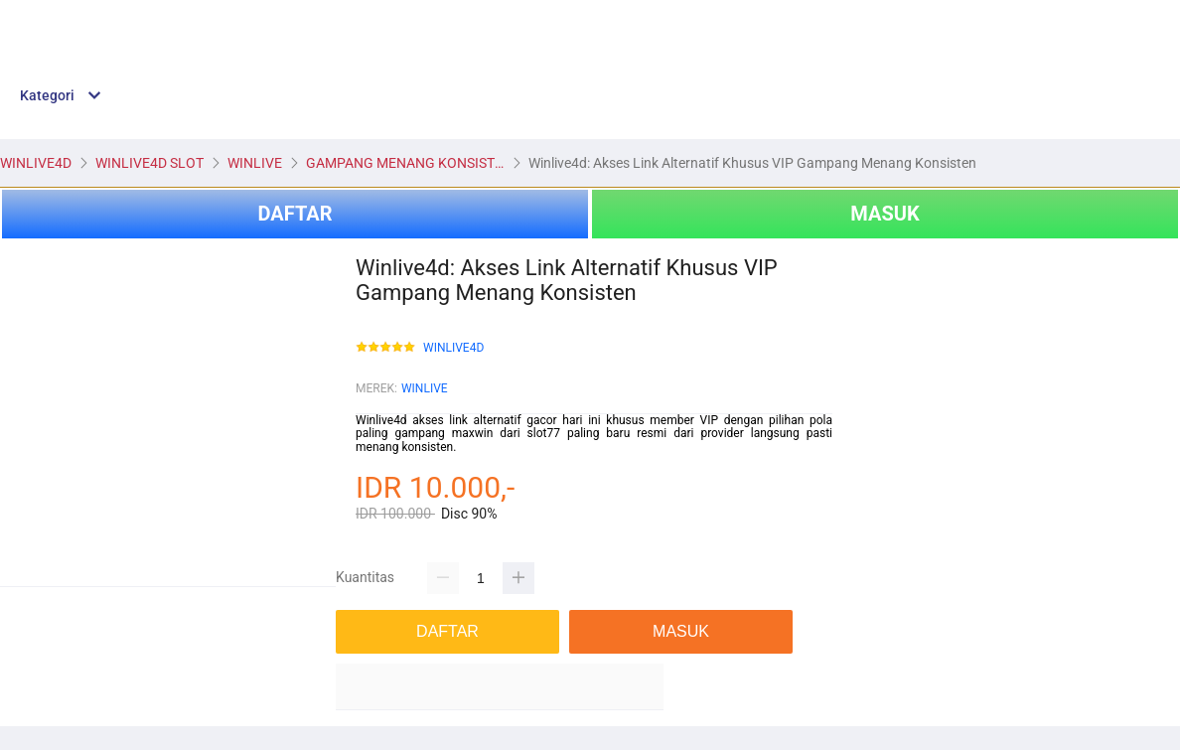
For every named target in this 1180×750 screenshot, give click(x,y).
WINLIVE (424, 388)
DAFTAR (294, 213)
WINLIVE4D (453, 348)
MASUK (884, 213)
